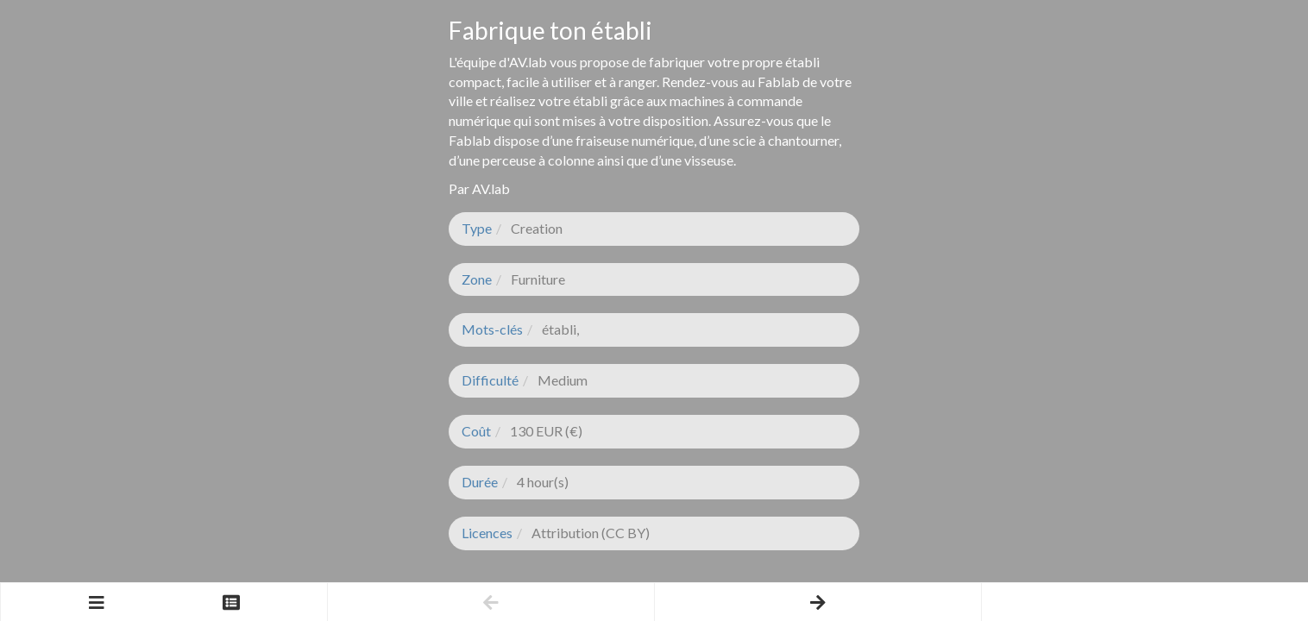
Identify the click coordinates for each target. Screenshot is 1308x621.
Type (477, 228)
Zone (477, 279)
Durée (480, 482)
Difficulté (490, 380)
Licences (487, 532)
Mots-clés (492, 329)
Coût (476, 431)
